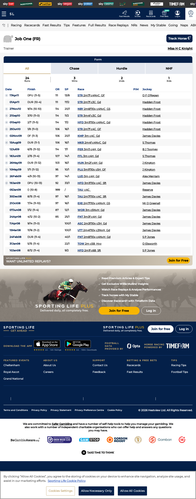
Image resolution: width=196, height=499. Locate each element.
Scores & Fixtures (138, 378)
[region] (98, 485)
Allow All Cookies (132, 490)
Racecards (133, 365)
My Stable (133, 392)
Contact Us (100, 365)
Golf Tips (176, 378)
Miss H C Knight (180, 48)
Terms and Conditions (15, 437)
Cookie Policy (114, 437)
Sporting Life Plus (54, 378)
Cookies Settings (61, 490)
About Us (49, 365)
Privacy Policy (39, 437)
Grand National (13, 378)
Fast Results (135, 372)
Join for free (160, 329)
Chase (74, 68)
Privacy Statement (61, 437)
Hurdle (121, 68)
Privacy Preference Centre (89, 437)
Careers (48, 372)
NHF (169, 68)
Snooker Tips (179, 392)
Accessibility (101, 378)
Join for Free (178, 260)
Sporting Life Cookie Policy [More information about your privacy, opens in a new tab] (67, 480)
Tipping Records (182, 399)
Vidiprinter (133, 385)
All (27, 68)
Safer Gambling (103, 385)
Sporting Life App (54, 385)
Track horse (179, 38)
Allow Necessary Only (96, 490)
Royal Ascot (11, 372)
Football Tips (179, 372)
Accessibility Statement (58, 392)
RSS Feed (49, 405)
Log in (184, 329)
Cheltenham (11, 365)
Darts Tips (177, 385)
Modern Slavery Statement (60, 399)
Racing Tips (178, 365)
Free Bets (133, 399)
